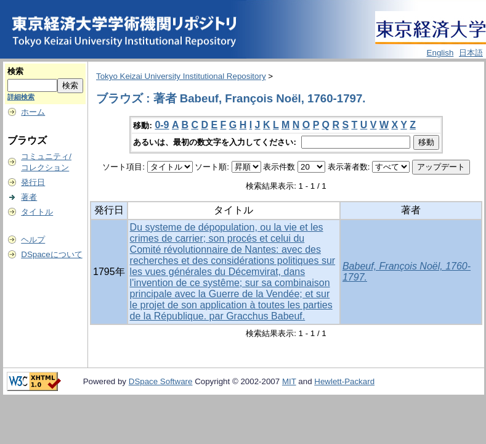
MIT (289, 381)
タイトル (37, 211)
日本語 (471, 52)
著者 (29, 197)
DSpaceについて (51, 254)
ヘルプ (33, 239)
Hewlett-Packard (344, 381)
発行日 (33, 182)
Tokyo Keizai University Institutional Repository (181, 76)
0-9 (162, 125)
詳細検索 (20, 97)
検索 (15, 71)
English (440, 52)
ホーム (33, 112)
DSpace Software (161, 381)
